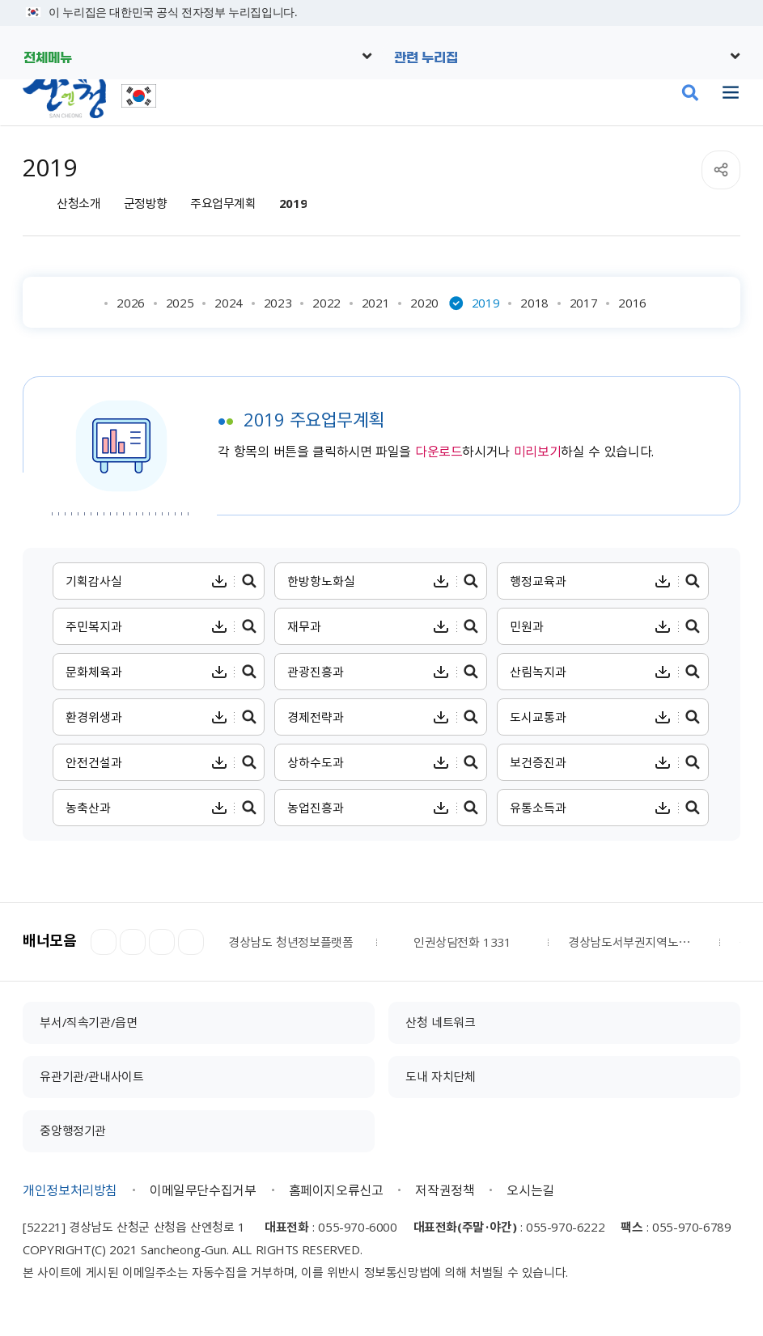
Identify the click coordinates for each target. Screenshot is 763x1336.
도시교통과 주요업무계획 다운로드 (663, 717)
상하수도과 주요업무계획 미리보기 (471, 762)
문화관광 (614, 92)
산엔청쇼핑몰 (652, 92)
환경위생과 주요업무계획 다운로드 (219, 717)
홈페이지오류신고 (336, 1190)
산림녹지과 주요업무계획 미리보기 (693, 672)
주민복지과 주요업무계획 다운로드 (219, 626)
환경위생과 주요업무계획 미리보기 (249, 717)
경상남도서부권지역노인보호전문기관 (633, 942)
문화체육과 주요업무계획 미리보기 (249, 672)
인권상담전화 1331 (462, 942)
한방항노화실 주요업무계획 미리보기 (471, 581)
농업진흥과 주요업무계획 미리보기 (471, 807)
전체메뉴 (47, 57)
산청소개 (78, 203)
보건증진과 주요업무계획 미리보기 (693, 762)
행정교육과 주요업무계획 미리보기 (693, 581)
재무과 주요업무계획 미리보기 (471, 626)
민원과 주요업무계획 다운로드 (663, 626)
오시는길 (530, 1190)
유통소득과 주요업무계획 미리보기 (693, 807)
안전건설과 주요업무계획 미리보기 (249, 762)
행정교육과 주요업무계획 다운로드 (663, 581)
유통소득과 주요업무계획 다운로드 (663, 807)
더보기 (191, 942)
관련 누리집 (426, 57)
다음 (162, 942)
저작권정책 (444, 1190)
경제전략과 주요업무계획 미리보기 (471, 717)
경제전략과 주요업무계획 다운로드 (441, 717)
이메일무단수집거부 (203, 1190)
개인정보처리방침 (70, 1190)
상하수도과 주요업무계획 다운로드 (441, 762)
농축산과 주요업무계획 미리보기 (249, 807)
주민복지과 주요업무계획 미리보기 (249, 626)
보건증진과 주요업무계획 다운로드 (663, 762)
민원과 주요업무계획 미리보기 (693, 626)
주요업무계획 (223, 203)
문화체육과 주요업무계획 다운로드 (219, 672)
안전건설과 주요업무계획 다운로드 (219, 762)
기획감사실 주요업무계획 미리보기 (249, 581)
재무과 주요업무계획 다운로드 (441, 626)
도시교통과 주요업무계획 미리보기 (693, 717)
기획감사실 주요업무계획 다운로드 (219, 581)
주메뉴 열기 (730, 92)
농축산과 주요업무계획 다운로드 (219, 807)
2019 (293, 203)
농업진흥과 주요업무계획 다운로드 (441, 807)
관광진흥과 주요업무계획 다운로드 (441, 672)
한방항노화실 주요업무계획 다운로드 (441, 581)
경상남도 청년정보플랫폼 (290, 942)
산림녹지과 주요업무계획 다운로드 (663, 672)
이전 (104, 942)
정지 (133, 942)
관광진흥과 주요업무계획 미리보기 (471, 672)
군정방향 (145, 203)
